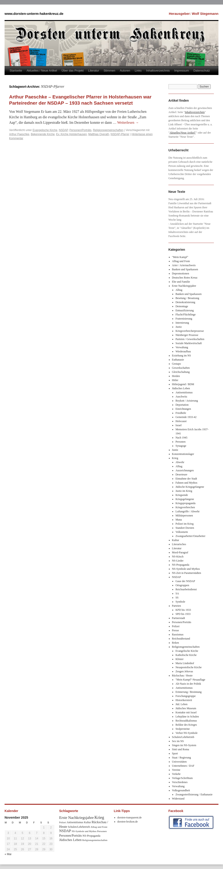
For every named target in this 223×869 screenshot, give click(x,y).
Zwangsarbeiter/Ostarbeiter (190, 536)
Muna (178, 519)
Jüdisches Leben (181, 388)
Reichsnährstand (181, 638)
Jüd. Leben (181, 704)
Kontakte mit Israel (186, 712)
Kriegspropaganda (185, 503)
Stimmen (109, 70)
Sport (175, 753)
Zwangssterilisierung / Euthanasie (194, 794)
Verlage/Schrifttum (182, 778)
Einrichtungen (183, 408)
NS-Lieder (178, 560)
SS (176, 597)
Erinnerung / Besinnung (188, 692)
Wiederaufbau (183, 351)
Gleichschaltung (181, 372)
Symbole (180, 601)
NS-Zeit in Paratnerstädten (186, 573)
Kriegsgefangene (184, 499)
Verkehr (176, 774)
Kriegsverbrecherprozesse (189, 331)
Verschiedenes (180, 782)
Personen (180, 441)
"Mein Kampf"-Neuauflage (190, 679)
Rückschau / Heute (182, 675)
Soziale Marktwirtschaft (188, 343)
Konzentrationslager (183, 454)
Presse (175, 630)
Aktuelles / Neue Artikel (42, 70)
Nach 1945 (181, 437)
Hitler (175, 380)
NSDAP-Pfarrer (120, 134)
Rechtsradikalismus (186, 720)
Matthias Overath (98, 134)
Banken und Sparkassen (185, 269)
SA (177, 593)
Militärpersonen (184, 515)
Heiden (176, 376)
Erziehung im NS (181, 355)
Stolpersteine (182, 728)
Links (138, 70)
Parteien (176, 605)
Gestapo (176, 363)
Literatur (93, 70)
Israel (178, 425)
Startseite (16, 70)
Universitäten (179, 761)
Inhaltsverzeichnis (158, 70)
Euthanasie (178, 359)
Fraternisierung (183, 318)
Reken (175, 642)
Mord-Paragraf (180, 552)
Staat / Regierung (181, 757)
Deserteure (181, 474)
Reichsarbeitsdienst (186, 589)
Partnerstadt (178, 618)
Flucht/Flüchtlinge (185, 314)
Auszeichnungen (184, 470)
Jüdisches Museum (185, 708)
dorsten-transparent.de (129, 817)
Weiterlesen (128, 122)
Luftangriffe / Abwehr (187, 511)
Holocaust (181, 421)
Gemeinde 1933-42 (185, 417)
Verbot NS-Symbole (186, 733)
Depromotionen (180, 273)
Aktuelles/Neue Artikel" (183, 132)
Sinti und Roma (180, 749)
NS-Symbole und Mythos (186, 568)
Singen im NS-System (184, 745)
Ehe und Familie (181, 281)
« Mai (8, 854)
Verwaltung (181, 347)
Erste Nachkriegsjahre (184, 285)
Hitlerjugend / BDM (183, 384)
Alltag (178, 289)
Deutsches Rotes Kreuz (185, 277)
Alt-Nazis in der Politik (188, 683)
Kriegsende (181, 495)
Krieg (175, 458)
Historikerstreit (183, 700)
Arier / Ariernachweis (184, 265)
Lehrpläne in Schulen (187, 716)
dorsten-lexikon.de (127, 821)
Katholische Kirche (186, 655)
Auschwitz (181, 396)
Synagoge (180, 445)
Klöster (179, 659)
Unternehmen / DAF (183, 765)
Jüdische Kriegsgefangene (189, 486)
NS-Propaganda (180, 564)
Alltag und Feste (181, 261)
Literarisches (179, 544)
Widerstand (178, 798)
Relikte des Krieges (186, 724)
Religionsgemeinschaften (108, 130)
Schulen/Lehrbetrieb (183, 737)
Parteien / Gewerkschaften (189, 339)
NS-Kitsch (178, 556)
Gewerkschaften (181, 367)
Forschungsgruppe (185, 696)
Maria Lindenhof (184, 663)
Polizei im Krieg (184, 523)
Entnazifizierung (184, 310)
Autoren (125, 70)
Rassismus (178, 634)
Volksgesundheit (181, 790)
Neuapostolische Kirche (188, 667)
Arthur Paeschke (19, 134)
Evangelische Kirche (45, 130)
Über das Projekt (73, 70)
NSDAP (63, 130)
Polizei (176, 626)
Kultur (175, 540)
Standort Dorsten (184, 527)
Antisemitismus (184, 392)
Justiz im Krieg (183, 491)
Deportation (181, 404)
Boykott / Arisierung (186, 400)
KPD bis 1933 (183, 609)
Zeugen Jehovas (184, 671)
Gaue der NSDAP (185, 581)
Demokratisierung (185, 302)
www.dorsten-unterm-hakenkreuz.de (34, 13)
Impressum (181, 70)
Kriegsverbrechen (185, 507)
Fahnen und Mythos (186, 482)
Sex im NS (178, 741)
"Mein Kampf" (180, 257)
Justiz (178, 326)
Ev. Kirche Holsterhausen (71, 134)
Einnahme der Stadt (186, 478)
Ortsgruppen (182, 585)
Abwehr (179, 462)
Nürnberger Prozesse (186, 335)
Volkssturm (181, 532)
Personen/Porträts (80, 130)
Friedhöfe (180, 413)
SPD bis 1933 (182, 614)
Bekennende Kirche (43, 134)
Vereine (176, 769)
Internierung (182, 322)
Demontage (181, 306)
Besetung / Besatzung (187, 298)
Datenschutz (201, 70)
